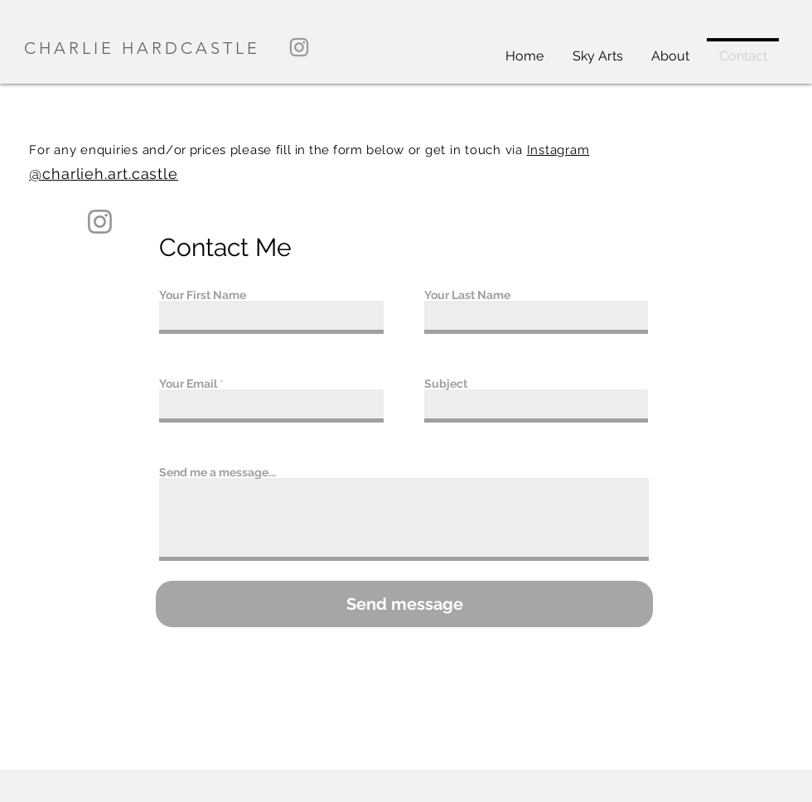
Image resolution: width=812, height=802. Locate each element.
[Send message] (404, 604)
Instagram (558, 150)
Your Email (188, 383)
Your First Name (202, 295)
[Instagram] (299, 47)
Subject (445, 383)
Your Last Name (467, 295)
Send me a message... (217, 472)
